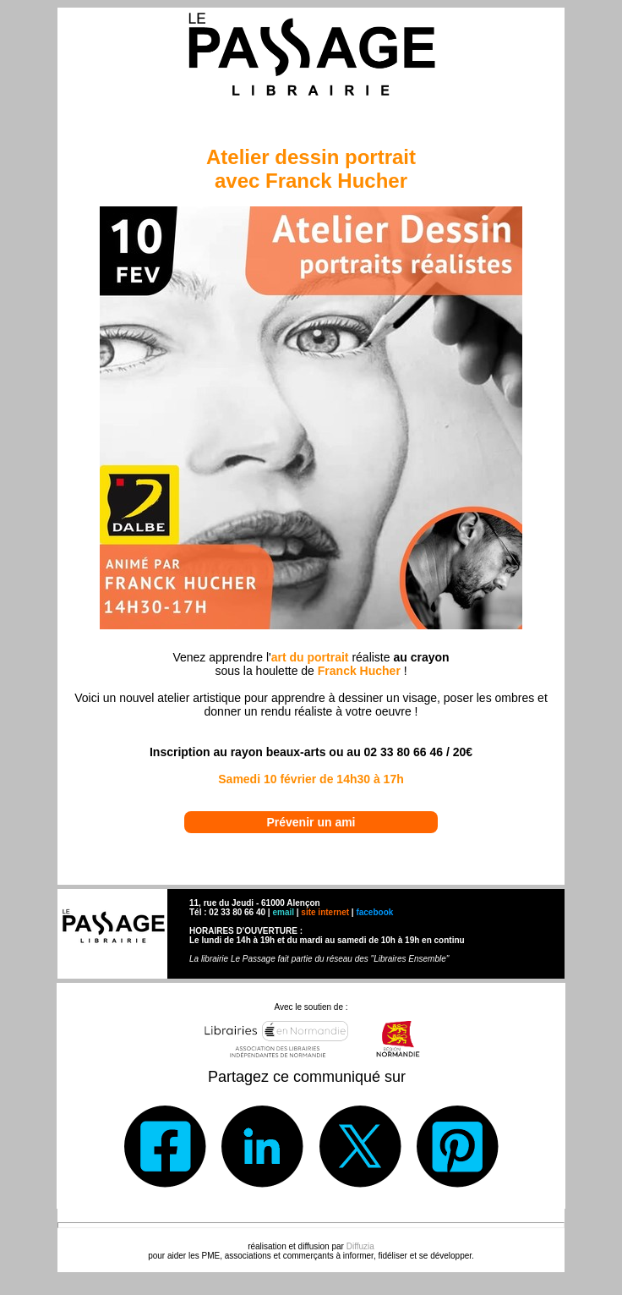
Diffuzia (360, 1246)
